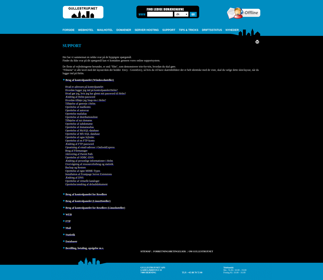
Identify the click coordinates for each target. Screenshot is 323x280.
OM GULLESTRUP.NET (200, 251)
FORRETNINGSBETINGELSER (169, 251)
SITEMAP (145, 251)
